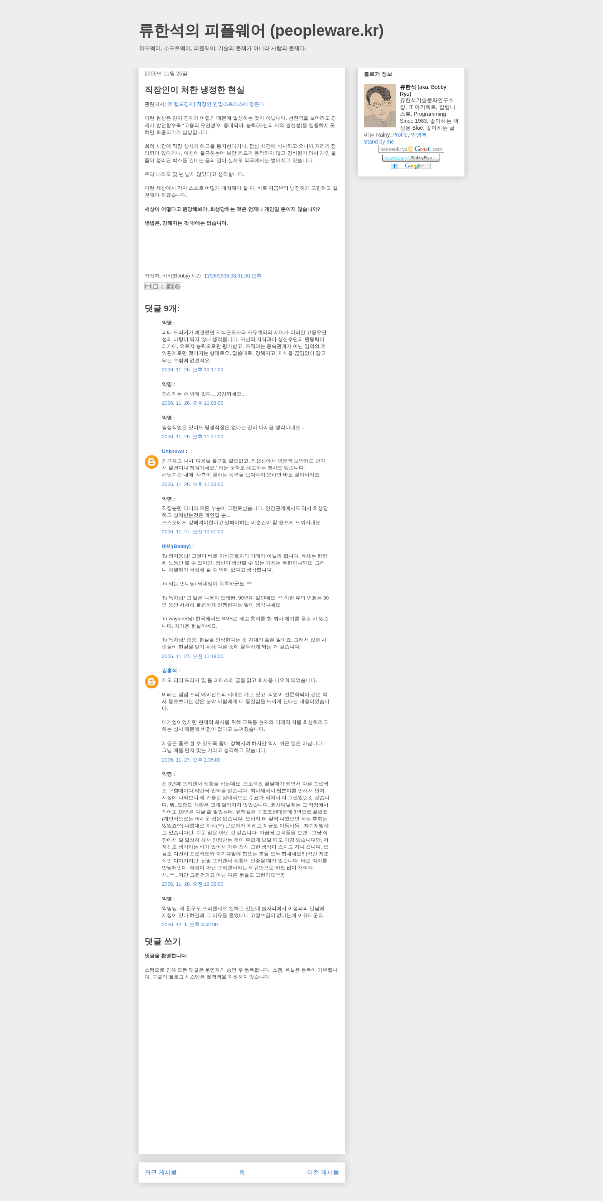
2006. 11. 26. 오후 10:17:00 (192, 369)
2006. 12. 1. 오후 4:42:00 (190, 924)
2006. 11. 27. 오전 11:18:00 (192, 656)
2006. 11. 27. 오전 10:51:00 (192, 532)
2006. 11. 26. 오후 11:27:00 (192, 436)
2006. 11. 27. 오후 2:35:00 (191, 760)
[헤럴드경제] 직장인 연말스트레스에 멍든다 (215, 104)
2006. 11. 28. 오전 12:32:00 (192, 884)
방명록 (419, 135)
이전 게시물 (323, 1172)
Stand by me (379, 142)
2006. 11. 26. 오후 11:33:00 (192, 484)
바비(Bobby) (176, 546)
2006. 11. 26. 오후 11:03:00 (192, 403)
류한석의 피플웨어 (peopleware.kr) (261, 30)
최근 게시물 (161, 1172)
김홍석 (169, 670)
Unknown (173, 451)
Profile (400, 135)
